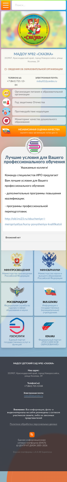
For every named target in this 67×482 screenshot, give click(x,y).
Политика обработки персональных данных (33, 424)
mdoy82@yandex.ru (47, 81)
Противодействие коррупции (30, 111)
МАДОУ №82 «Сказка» (33, 54)
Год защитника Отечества (28, 102)
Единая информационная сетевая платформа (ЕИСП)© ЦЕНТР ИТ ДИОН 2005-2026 (31, 443)
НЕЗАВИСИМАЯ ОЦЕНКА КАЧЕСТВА (38, 131)
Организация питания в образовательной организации (37, 93)
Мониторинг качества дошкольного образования (34, 121)
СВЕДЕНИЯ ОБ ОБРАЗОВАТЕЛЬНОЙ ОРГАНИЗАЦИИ (35, 69)
